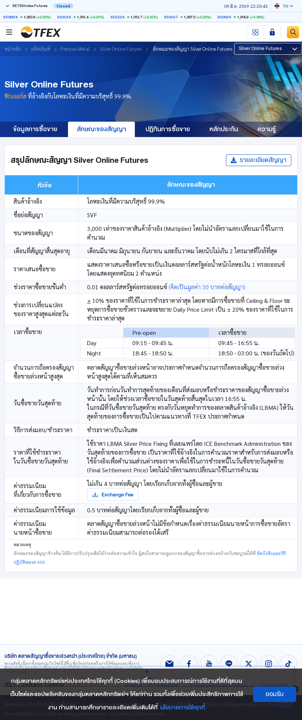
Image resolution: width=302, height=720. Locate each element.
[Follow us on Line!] (229, 664)
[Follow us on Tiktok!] (288, 664)
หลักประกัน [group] (223, 129)
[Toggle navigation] (9, 32)
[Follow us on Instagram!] (268, 664)
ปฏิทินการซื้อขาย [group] (167, 129)
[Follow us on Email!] (169, 664)
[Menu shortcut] (255, 32)
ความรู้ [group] (267, 129)
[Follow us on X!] (249, 664)
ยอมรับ (275, 694)
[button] (268, 49)
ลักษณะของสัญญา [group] (101, 129)
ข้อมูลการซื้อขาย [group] (35, 129)
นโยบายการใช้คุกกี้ (182, 707)
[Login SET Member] (272, 32)
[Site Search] (293, 32)
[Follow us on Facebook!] (189, 664)
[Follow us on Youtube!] (209, 664)
